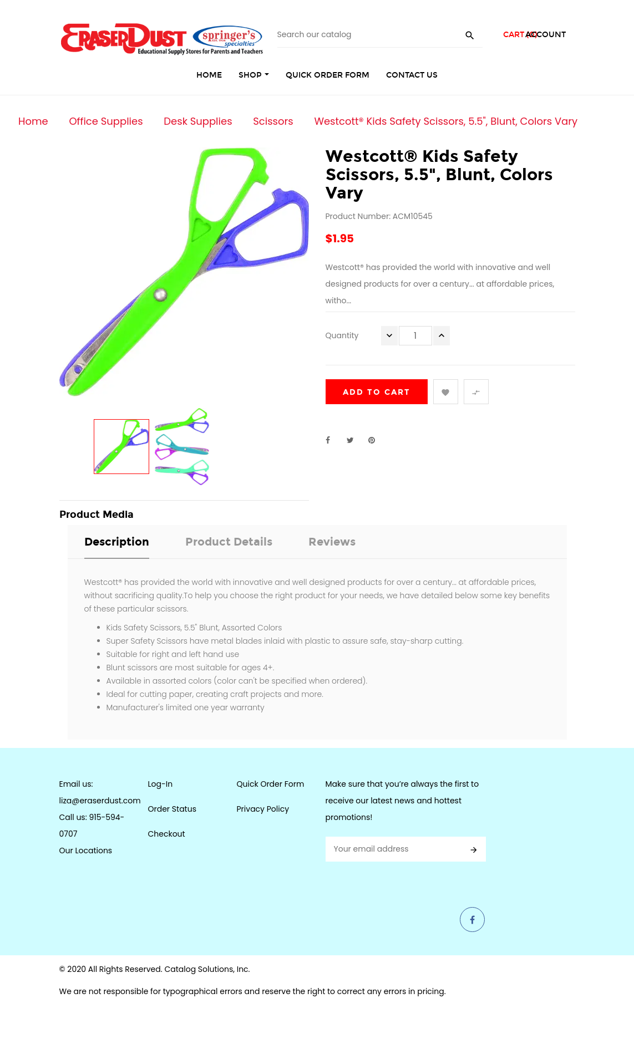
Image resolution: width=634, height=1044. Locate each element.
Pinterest (376, 440)
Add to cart (376, 392)
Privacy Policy (263, 808)
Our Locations (86, 850)
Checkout (166, 833)
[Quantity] (415, 335)
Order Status (172, 808)
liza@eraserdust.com (100, 800)
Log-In (160, 784)
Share (334, 440)
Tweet (355, 440)
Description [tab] (116, 541)
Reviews (332, 541)
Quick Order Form (271, 784)
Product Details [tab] (228, 541)
